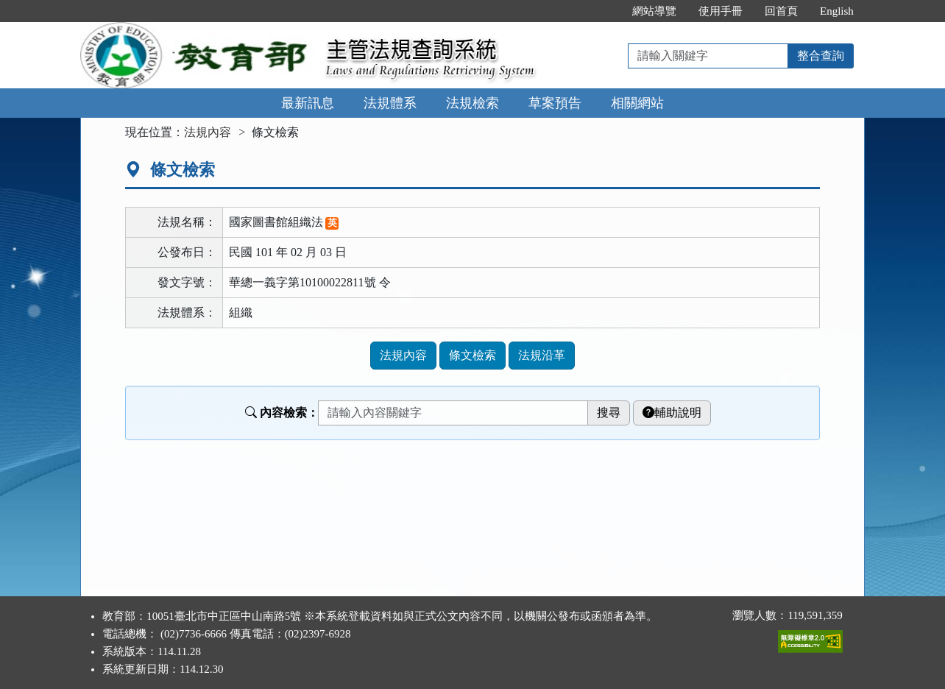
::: (606, 11)
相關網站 (637, 103)
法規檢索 (472, 103)
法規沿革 (541, 355)
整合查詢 (820, 55)
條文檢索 (472, 355)
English (837, 11)
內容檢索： (282, 412)
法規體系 (390, 103)
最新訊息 (307, 103)
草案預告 (554, 103)
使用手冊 (720, 11)
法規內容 (207, 132)
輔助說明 (672, 412)
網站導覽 (654, 11)
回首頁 (781, 11)
